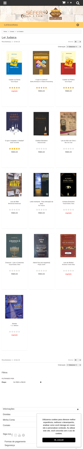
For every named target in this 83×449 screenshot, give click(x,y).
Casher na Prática (68, 81)
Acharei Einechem (68, 203)
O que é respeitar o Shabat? (14, 142)
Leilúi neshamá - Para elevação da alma (41, 204)
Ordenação (61, 47)
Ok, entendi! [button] (59, 440)
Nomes (14, 325)
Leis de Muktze (68, 264)
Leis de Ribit (14, 203)
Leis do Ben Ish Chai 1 (68, 142)
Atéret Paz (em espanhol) (41, 264)
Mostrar (70, 42)
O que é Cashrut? (41, 81)
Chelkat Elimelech (41, 142)
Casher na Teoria (14, 81)
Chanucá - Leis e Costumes (14, 264)
